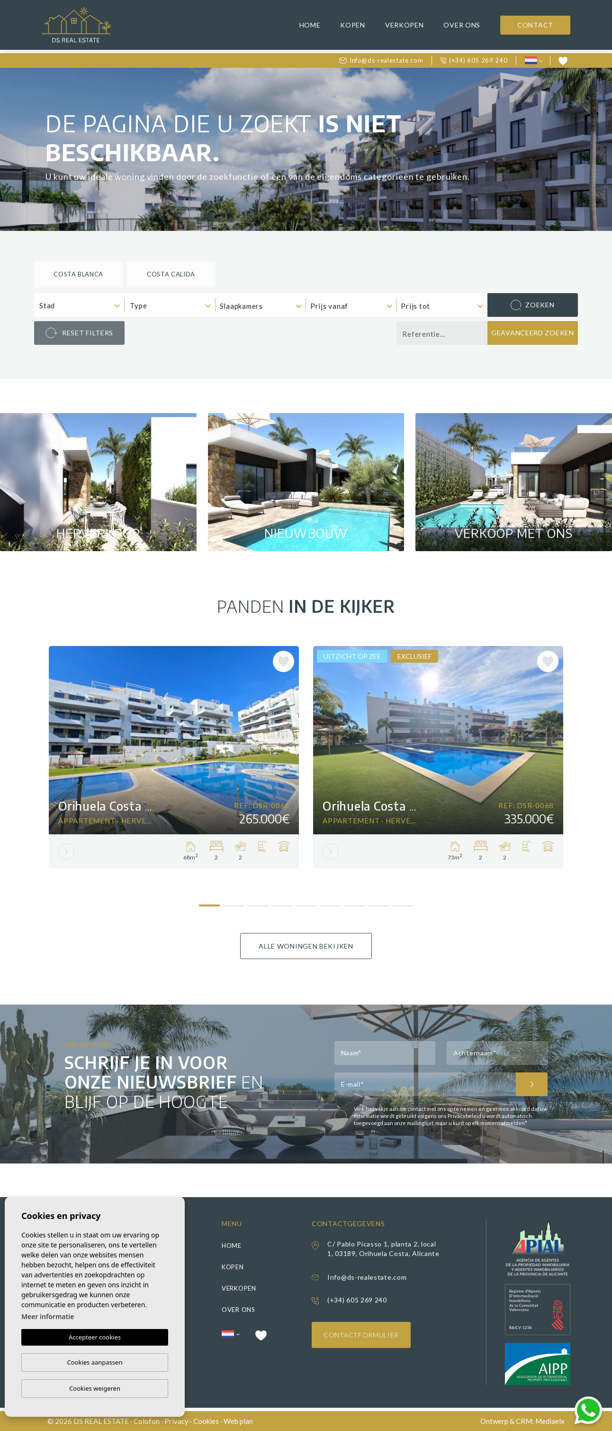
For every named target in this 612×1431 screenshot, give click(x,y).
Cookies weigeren (94, 1388)
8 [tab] (378, 902)
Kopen (352, 25)
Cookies (206, 1421)
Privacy (176, 1421)
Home (310, 25)
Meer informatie (47, 1316)
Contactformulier (361, 1335)
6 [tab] (330, 902)
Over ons (461, 25)
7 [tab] (354, 902)
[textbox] (81, 305)
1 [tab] (209, 901)
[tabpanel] (174, 757)
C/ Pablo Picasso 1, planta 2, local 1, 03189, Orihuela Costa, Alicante (383, 1248)
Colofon (147, 1421)
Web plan (238, 1421)
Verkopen (404, 25)
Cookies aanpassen (95, 1362)
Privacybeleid (465, 1116)
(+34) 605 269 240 (474, 60)
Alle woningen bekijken (306, 946)
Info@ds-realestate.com (381, 60)
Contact (535, 25)
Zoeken (532, 305)
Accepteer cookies (95, 1337)
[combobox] (79, 305)
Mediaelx (550, 1421)
